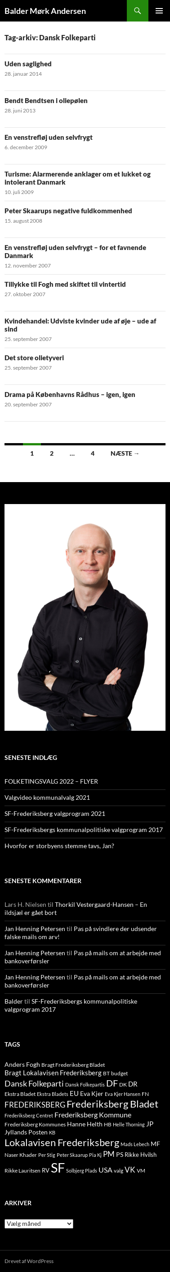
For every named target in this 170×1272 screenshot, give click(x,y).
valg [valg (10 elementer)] (118, 1170)
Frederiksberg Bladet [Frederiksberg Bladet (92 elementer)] (112, 1104)
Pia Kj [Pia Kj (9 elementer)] (95, 1155)
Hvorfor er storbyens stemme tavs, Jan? (59, 845)
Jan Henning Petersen (34, 928)
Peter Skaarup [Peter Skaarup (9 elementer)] (72, 1155)
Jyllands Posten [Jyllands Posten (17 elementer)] (26, 1132)
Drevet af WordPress (29, 1261)
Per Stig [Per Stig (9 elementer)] (46, 1155)
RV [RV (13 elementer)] (45, 1170)
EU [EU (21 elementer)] (74, 1093)
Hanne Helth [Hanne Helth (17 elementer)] (85, 1124)
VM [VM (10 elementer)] (141, 1170)
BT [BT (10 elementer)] (106, 1073)
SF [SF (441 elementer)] (58, 1167)
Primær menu (159, 11)
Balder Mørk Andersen (45, 11)
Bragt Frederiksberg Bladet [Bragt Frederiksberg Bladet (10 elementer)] (73, 1065)
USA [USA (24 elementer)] (105, 1170)
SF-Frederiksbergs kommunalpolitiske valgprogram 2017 (83, 829)
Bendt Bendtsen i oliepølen (46, 100)
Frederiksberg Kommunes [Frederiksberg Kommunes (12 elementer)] (35, 1124)
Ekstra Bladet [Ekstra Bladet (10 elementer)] (20, 1094)
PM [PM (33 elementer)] (109, 1154)
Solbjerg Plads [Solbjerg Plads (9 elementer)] (81, 1170)
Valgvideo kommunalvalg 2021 (47, 797)
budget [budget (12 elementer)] (119, 1073)
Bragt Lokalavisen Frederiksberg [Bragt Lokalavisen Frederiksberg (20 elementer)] (53, 1073)
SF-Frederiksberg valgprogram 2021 (54, 813)
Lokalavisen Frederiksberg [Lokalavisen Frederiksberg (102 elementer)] (61, 1142)
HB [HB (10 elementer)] (108, 1124)
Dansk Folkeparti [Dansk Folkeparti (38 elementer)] (34, 1083)
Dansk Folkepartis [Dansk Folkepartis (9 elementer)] (85, 1084)
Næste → (125, 453)
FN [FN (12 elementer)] (145, 1094)
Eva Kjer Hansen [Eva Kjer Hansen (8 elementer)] (122, 1094)
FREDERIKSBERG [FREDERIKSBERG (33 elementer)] (34, 1104)
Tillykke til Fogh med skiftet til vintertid (65, 284)
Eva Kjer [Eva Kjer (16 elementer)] (91, 1093)
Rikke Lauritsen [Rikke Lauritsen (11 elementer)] (22, 1170)
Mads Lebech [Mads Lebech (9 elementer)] (135, 1144)
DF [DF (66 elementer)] (112, 1083)
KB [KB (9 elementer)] (52, 1132)
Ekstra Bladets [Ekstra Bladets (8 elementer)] (52, 1094)
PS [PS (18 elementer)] (119, 1154)
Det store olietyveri (34, 358)
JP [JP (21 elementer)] (149, 1124)
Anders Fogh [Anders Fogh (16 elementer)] (22, 1064)
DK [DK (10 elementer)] (123, 1084)
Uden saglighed (28, 64)
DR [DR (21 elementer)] (133, 1084)
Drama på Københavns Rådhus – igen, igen (69, 394)
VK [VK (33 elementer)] (130, 1169)
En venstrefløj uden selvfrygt (48, 137)
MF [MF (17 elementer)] (155, 1143)
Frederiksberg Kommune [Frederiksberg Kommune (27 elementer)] (92, 1114)
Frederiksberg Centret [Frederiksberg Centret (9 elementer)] (28, 1115)
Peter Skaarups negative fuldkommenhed (68, 211)
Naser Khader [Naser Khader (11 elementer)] (20, 1154)
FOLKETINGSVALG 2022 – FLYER (51, 781)
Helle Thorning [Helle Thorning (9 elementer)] (129, 1124)
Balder (13, 1001)
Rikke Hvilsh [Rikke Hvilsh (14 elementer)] (141, 1154)
